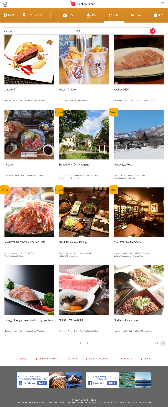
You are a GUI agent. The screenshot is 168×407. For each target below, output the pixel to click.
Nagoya (7, 100)
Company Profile (47, 358)
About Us (23, 358)
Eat (21, 100)
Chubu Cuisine (31, 253)
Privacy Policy (126, 358)
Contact (147, 358)
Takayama (118, 100)
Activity (68, 175)
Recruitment (72, 358)
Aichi (15, 100)
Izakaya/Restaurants (122, 256)
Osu (61, 100)
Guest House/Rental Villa (69, 178)
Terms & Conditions (98, 358)
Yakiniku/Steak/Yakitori (34, 100)
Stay (96, 175)
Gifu (126, 100)
